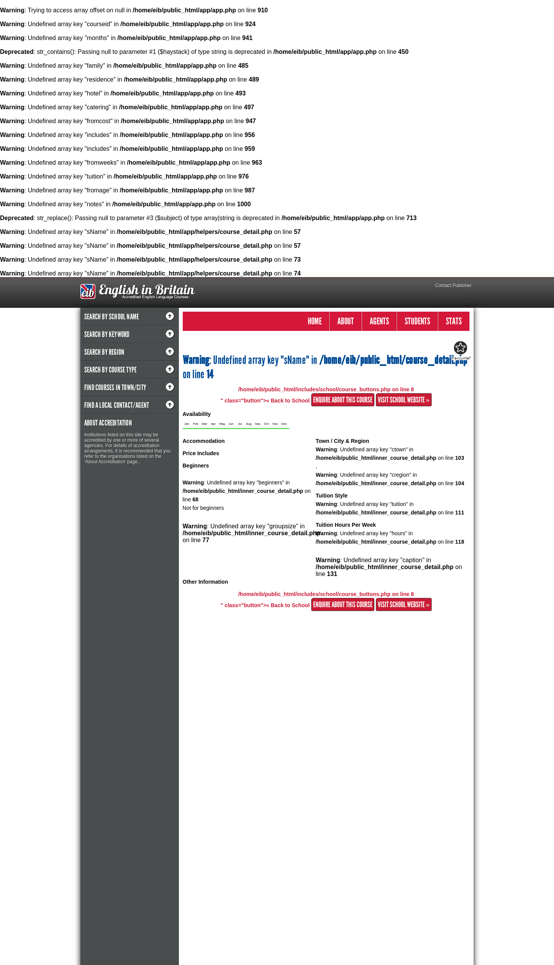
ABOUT (345, 321)
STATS (454, 321)
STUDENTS (417, 321)
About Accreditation (108, 422)
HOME (315, 321)
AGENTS (379, 321)
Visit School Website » (404, 399)
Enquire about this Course (342, 399)
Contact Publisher (453, 285)
